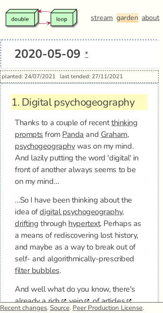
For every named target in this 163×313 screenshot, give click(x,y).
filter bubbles (37, 270)
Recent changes (23, 307)
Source (60, 307)
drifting (26, 223)
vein (76, 301)
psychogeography (45, 146)
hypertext (84, 223)
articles (113, 301)
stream (102, 18)
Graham (114, 134)
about (151, 18)
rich (54, 301)
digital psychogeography (81, 211)
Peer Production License (108, 307)
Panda (73, 134)
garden (127, 18)
